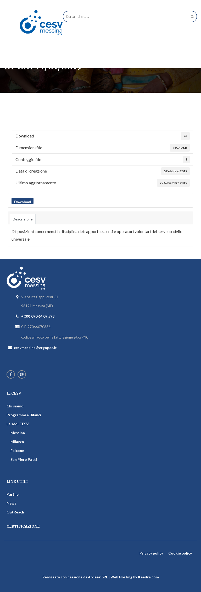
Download (22, 202)
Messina (17, 432)
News (11, 503)
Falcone (17, 450)
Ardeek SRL (98, 577)
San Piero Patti (23, 459)
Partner (13, 494)
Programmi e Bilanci (24, 415)
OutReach (15, 512)
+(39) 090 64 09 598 (37, 316)
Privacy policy (151, 553)
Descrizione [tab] (23, 219)
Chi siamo (15, 406)
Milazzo (17, 441)
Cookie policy (180, 553)
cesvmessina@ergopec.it (35, 347)
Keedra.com (148, 577)
